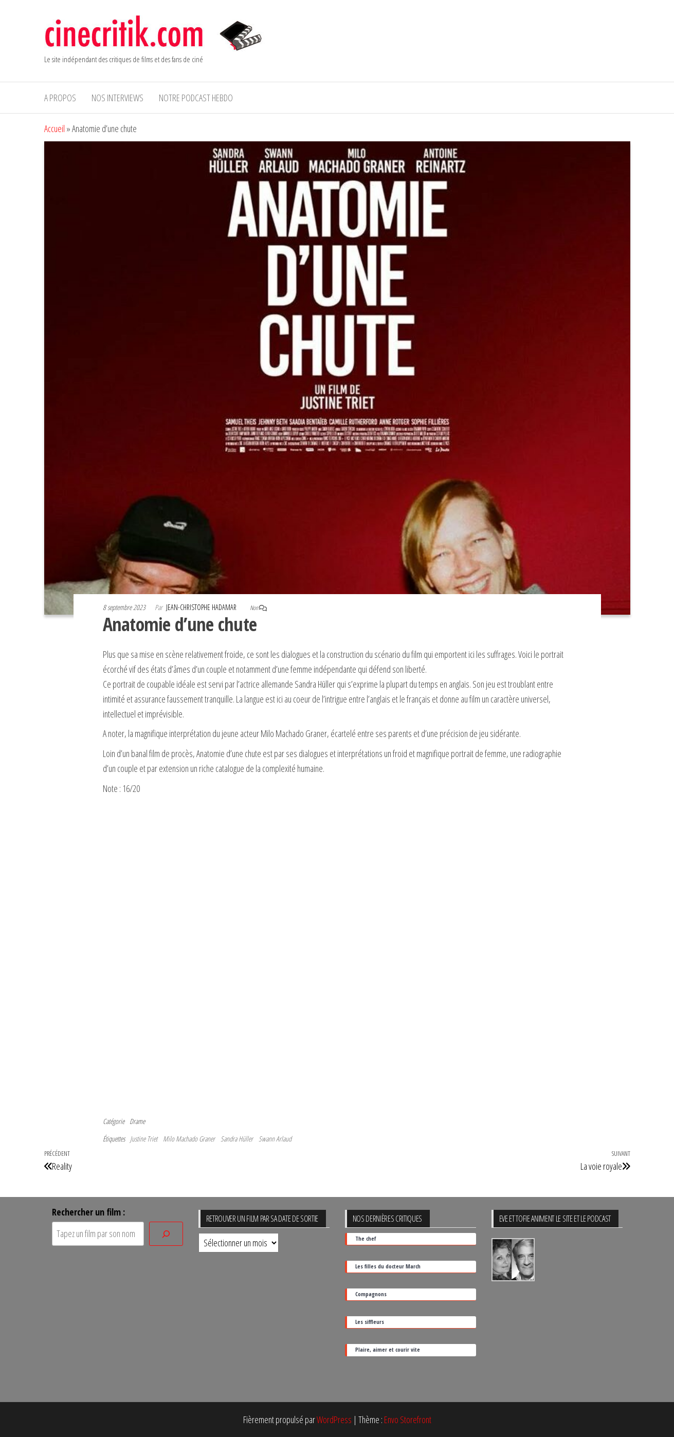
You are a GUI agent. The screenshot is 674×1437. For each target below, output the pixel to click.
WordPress (334, 1419)
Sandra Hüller (237, 1139)
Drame (137, 1121)
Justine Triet (143, 1139)
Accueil (54, 128)
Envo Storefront (407, 1419)
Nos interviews (117, 97)
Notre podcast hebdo (196, 97)
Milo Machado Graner (189, 1139)
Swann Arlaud (275, 1139)
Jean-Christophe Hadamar (202, 607)
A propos (60, 97)
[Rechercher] (166, 1234)
